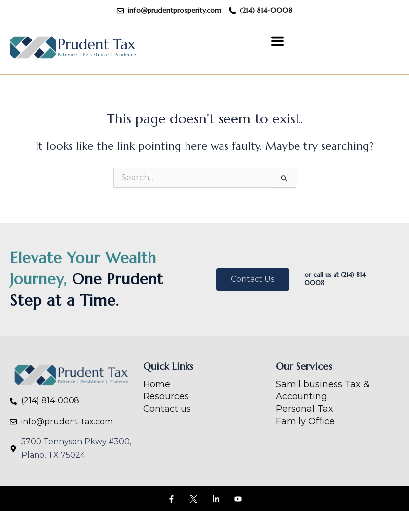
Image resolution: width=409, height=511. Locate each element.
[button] (277, 42)
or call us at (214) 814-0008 (336, 279)
